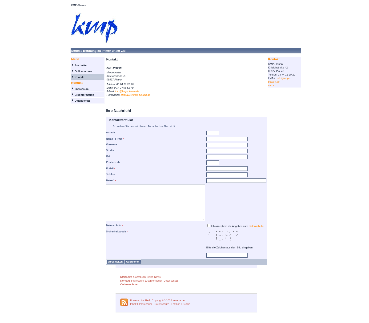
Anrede (104, 132)
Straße (104, 150)
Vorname (105, 144)
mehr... (278, 85)
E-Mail (104, 168)
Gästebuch (139, 284)
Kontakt (73, 77)
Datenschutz (76, 100)
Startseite (74, 65)
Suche (186, 311)
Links (150, 284)
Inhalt (133, 311)
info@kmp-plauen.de (121, 91)
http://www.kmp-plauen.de (129, 94)
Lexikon (175, 311)
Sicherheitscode (110, 238)
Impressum (76, 89)
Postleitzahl (107, 162)
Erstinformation (78, 94)
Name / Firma (108, 138)
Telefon (104, 174)
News (157, 284)
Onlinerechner (77, 71)
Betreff (104, 180)
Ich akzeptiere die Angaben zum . (243, 233)
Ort (102, 156)
